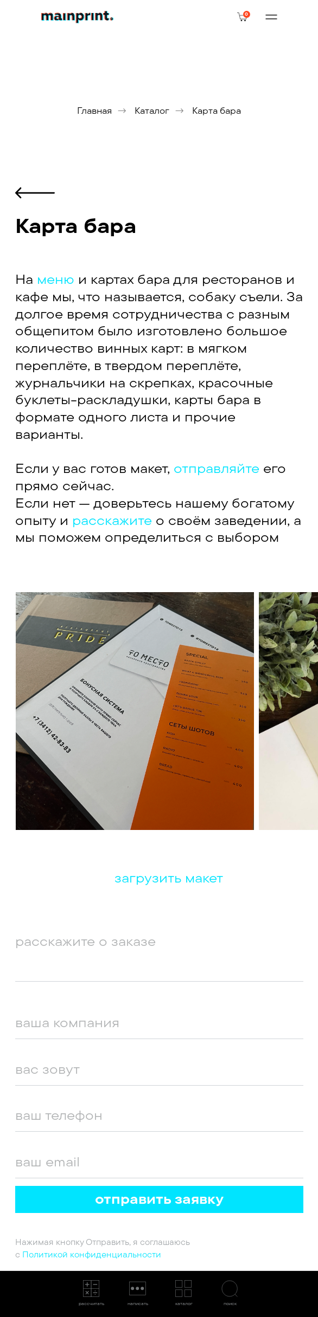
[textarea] (159, 953)
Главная (94, 111)
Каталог (152, 111)
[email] (159, 1161)
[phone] (159, 1115)
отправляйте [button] (218, 468)
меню (55, 279)
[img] (77, 17)
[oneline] (159, 1022)
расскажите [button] (112, 520)
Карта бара (216, 111)
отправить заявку (159, 1199)
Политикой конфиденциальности (91, 1254)
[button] (89, 1293)
